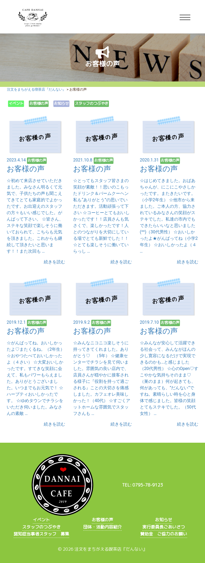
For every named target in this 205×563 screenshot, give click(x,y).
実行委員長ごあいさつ (163, 527)
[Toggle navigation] (185, 17)
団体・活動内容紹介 (102, 527)
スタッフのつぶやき (91, 103)
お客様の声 (38, 103)
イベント (16, 103)
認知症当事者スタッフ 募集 (41, 534)
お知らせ (61, 103)
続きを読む (54, 261)
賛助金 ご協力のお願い (163, 534)
